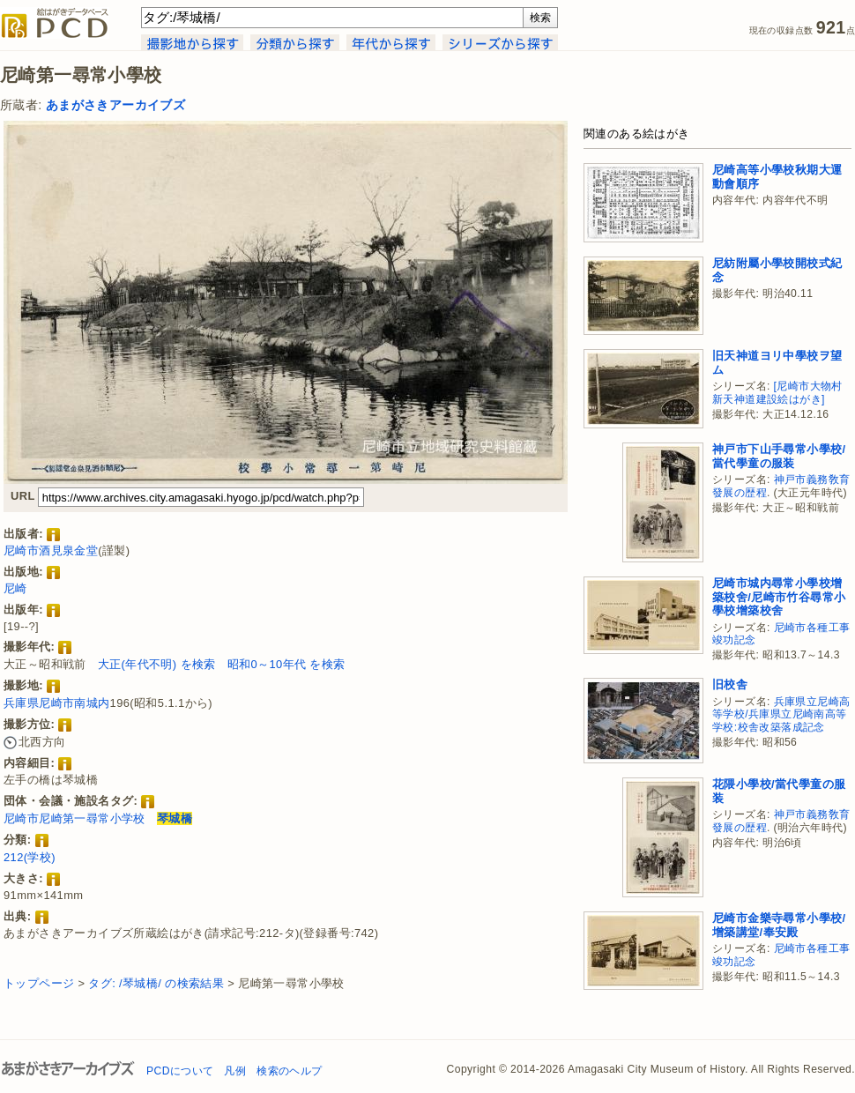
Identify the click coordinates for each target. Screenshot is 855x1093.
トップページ (39, 983)
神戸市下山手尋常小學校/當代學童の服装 (778, 456)
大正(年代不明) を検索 (157, 664)
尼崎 (15, 588)
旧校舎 (729, 684)
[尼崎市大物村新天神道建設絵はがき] (777, 392)
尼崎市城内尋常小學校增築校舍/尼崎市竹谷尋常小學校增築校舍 (778, 596)
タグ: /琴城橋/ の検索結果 (156, 983)
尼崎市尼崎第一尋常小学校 (74, 818)
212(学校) (30, 857)
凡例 (235, 1071)
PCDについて (179, 1071)
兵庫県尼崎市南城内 (57, 703)
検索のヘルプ (289, 1071)
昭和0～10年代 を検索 (286, 664)
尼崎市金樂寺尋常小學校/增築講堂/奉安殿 (778, 925)
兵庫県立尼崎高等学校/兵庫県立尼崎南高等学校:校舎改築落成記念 (781, 714)
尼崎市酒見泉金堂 (51, 550)
